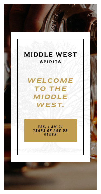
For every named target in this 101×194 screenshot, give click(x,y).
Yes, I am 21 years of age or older (50, 130)
